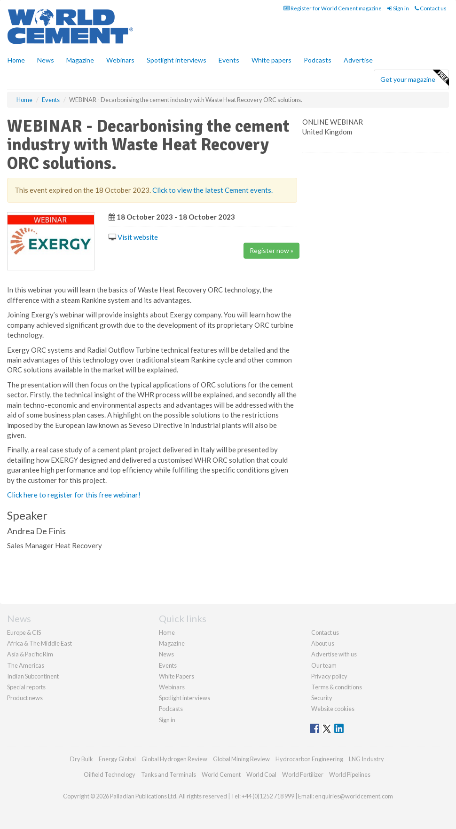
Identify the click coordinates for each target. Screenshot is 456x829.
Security (321, 698)
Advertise (358, 60)
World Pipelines (349, 774)
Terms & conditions (336, 687)
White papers (271, 60)
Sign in (398, 8)
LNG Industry (366, 759)
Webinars (120, 60)
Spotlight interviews (176, 60)
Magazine (80, 60)
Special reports (26, 687)
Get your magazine (414, 78)
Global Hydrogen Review (174, 759)
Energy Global (117, 759)
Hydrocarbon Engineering (309, 759)
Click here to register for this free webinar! (74, 494)
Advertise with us (334, 654)
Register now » (271, 250)
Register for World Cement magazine (332, 8)
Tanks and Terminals (168, 774)
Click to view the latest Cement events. (212, 190)
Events (229, 60)
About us (322, 643)
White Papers (176, 676)
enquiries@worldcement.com (354, 796)
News (166, 654)
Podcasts (317, 60)
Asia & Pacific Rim (30, 654)
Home (16, 60)
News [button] (45, 60)
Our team (324, 665)
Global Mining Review (241, 759)
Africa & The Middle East (39, 643)
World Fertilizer (302, 774)
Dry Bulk (81, 759)
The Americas (25, 665)
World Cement (221, 774)
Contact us (431, 8)
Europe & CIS (24, 632)
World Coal (261, 774)
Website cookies (332, 708)
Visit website (138, 237)
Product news (25, 698)
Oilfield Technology (109, 774)
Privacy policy (329, 676)
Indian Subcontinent (33, 676)
